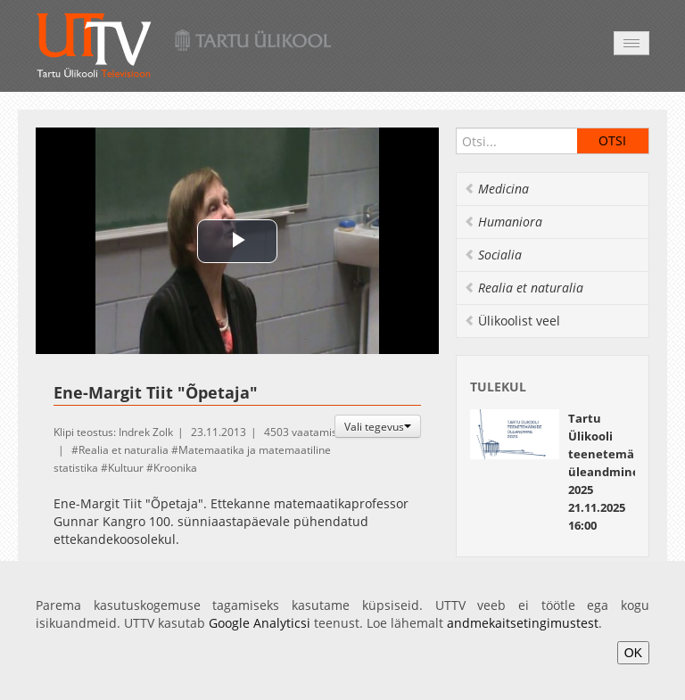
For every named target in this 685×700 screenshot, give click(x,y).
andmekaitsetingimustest (522, 622)
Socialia (493, 254)
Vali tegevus (377, 426)
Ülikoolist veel (512, 320)
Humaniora (503, 221)
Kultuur (126, 467)
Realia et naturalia (123, 449)
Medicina (496, 188)
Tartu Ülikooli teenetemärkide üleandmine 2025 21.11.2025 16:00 (616, 471)
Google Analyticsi (259, 622)
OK (633, 653)
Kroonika (175, 467)
